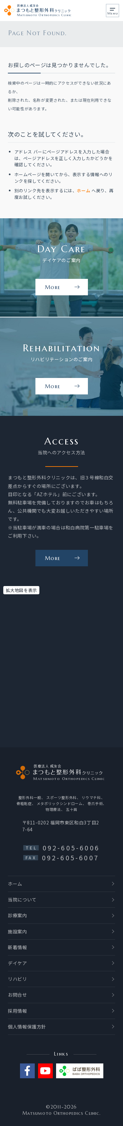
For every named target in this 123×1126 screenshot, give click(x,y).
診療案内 (17, 915)
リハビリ (17, 979)
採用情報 (17, 1010)
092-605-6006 (71, 847)
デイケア (17, 963)
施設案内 (17, 931)
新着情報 (17, 947)
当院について (22, 899)
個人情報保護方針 (27, 1026)
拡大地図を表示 (21, 590)
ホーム (83, 192)
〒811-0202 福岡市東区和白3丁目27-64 (60, 826)
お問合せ (17, 994)
